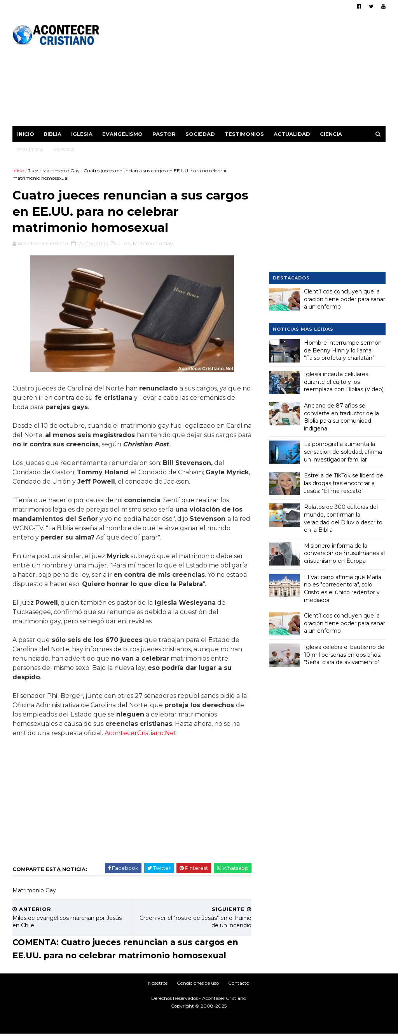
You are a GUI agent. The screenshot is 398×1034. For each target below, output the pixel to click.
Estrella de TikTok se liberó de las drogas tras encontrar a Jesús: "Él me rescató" (343, 483)
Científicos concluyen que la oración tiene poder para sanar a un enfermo (344, 299)
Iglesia (82, 134)
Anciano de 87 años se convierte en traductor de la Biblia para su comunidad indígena (341, 417)
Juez (33, 170)
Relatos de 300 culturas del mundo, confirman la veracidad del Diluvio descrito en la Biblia (343, 518)
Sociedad (200, 134)
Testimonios (244, 134)
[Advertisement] (244, 71)
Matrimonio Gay (61, 170)
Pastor (164, 134)
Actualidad (292, 134)
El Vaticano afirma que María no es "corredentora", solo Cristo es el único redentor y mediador (342, 589)
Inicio (25, 134)
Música (64, 149)
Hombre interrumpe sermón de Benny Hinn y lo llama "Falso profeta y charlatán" (343, 350)
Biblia (52, 134)
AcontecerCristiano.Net (140, 733)
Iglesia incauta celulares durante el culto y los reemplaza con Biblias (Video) (344, 382)
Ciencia (331, 134)
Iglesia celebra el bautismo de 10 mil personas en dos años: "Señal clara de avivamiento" (344, 655)
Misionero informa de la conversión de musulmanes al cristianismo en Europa (344, 553)
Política (30, 149)
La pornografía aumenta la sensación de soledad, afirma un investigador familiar (343, 452)
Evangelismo (122, 134)
